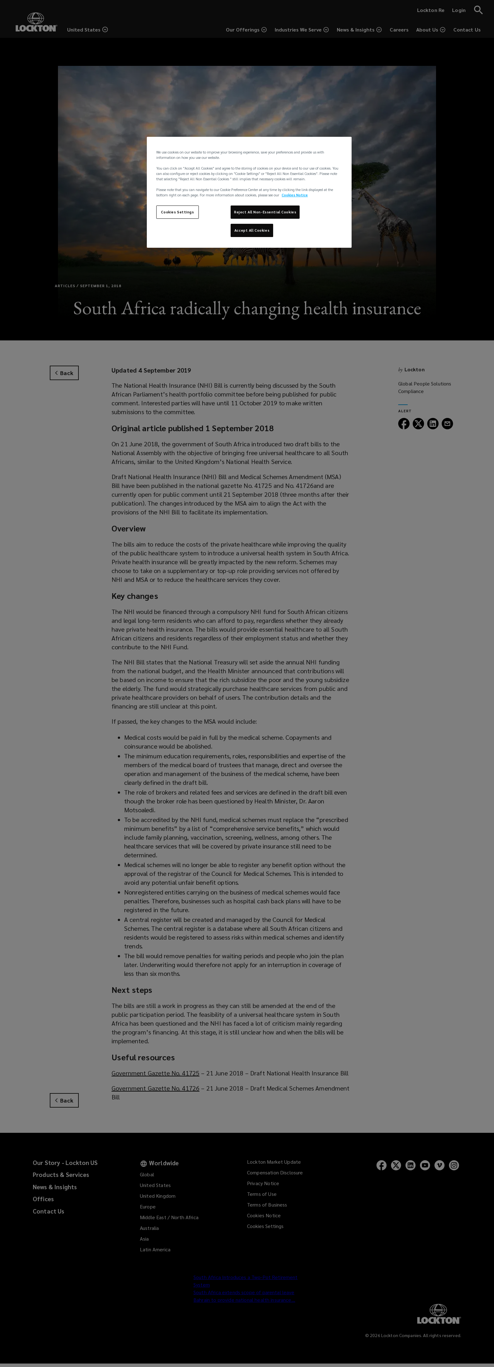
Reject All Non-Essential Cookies (265, 212)
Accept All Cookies (251, 230)
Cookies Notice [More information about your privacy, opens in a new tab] (295, 195)
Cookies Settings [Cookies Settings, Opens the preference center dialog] (177, 212)
